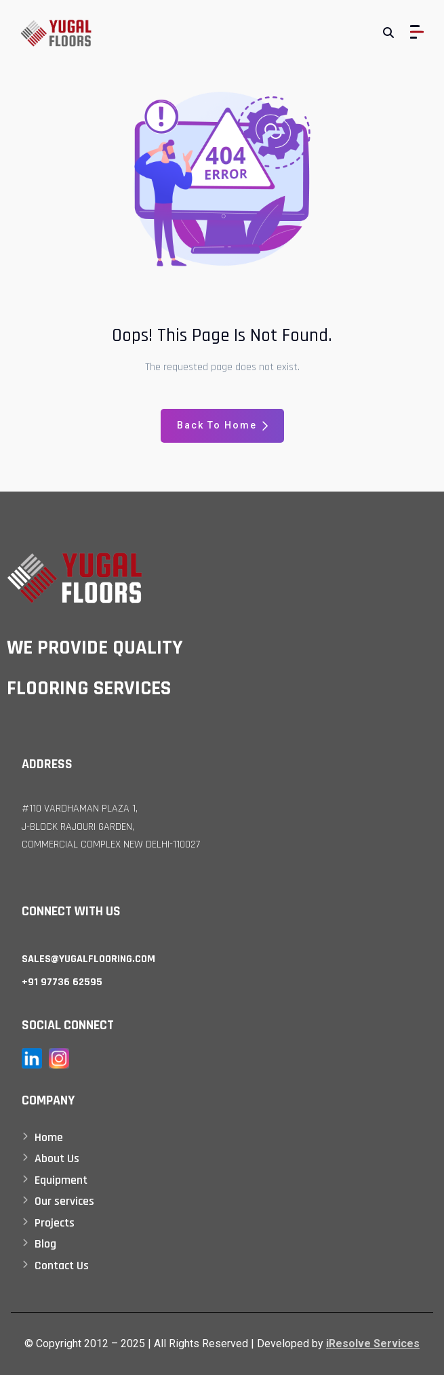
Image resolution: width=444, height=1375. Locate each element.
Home (49, 1137)
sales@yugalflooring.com (88, 959)
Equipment (61, 1180)
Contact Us (62, 1265)
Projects (55, 1223)
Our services (64, 1201)
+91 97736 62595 (62, 982)
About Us (57, 1158)
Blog (45, 1244)
